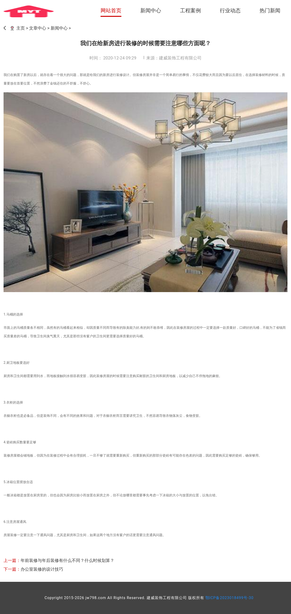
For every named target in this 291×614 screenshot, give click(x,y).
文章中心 (37, 28)
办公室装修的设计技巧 (42, 569)
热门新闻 (270, 10)
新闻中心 (150, 10)
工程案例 (190, 10)
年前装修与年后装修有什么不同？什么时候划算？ (67, 560)
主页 (20, 28)
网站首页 (111, 10)
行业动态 (230, 10)
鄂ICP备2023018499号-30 (229, 598)
